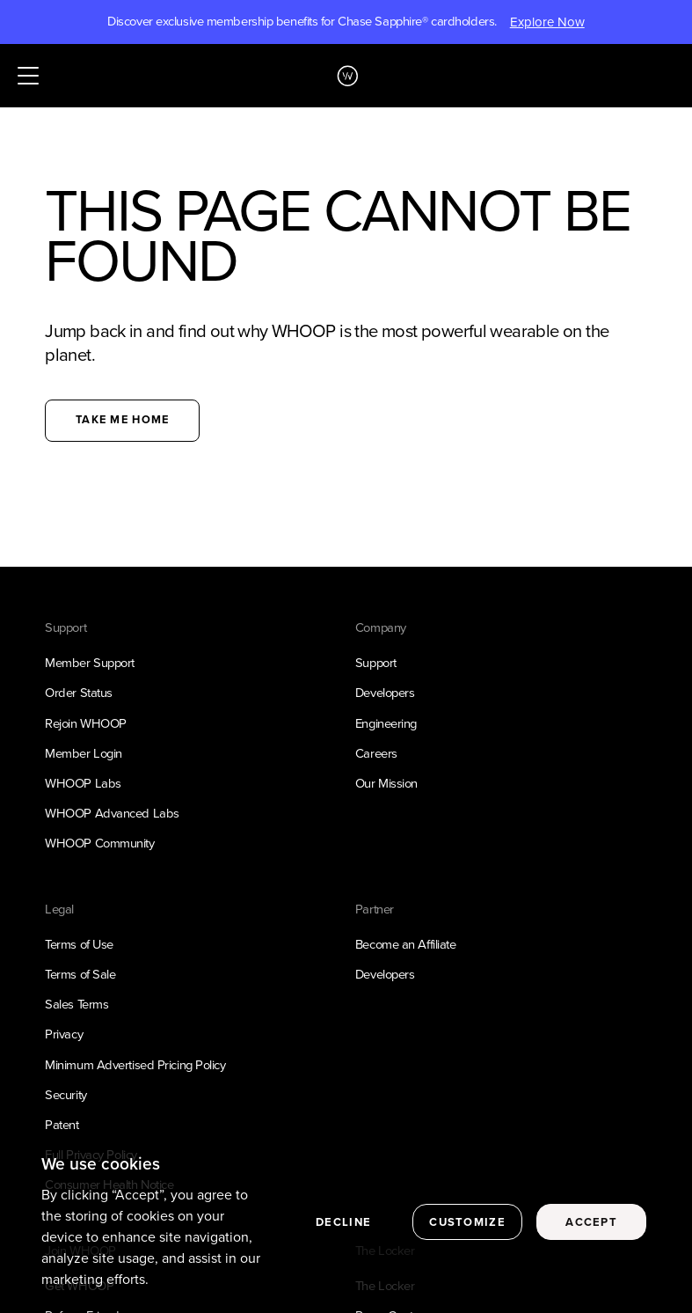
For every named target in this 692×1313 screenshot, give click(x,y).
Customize (467, 1226)
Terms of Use (79, 944)
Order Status (79, 692)
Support (376, 662)
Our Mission (386, 783)
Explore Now (547, 22)
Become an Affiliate (405, 944)
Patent (61, 1124)
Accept (591, 1226)
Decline (343, 1226)
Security (65, 1094)
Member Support (90, 662)
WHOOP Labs (83, 783)
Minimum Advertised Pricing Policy (135, 1065)
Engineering (386, 723)
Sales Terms (76, 1004)
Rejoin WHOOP (86, 723)
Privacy (64, 1034)
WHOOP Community (99, 843)
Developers (385, 692)
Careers (376, 753)
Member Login (83, 753)
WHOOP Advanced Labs (112, 813)
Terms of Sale (80, 974)
